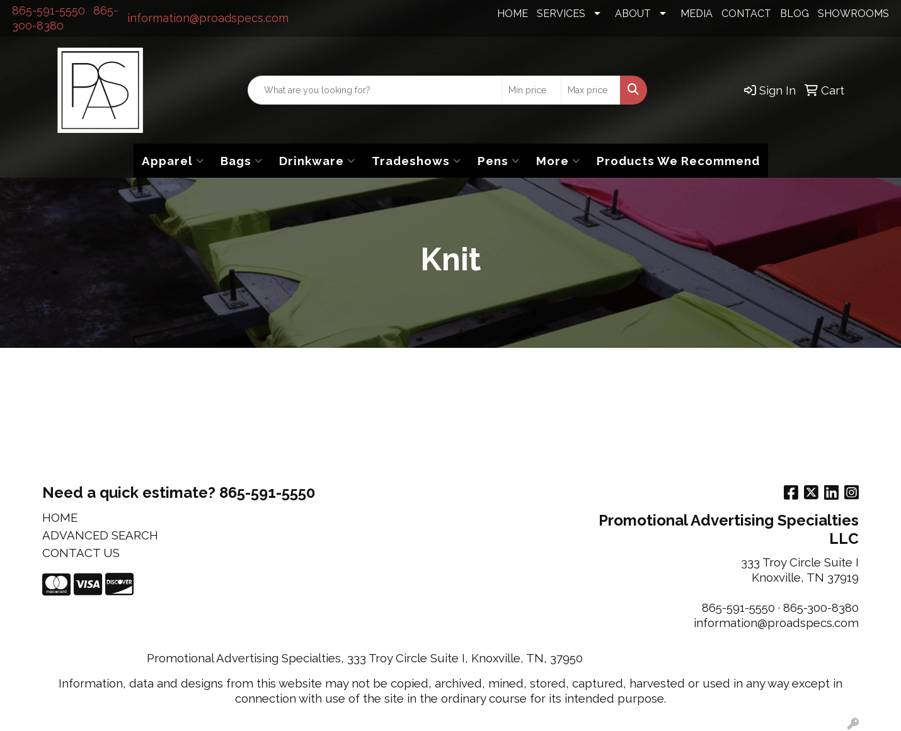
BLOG (794, 14)
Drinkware (317, 160)
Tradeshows (416, 160)
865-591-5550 (48, 10)
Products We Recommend (678, 161)
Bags (242, 160)
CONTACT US (81, 553)
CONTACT (746, 14)
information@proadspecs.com (208, 18)
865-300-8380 (821, 607)
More (558, 160)
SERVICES (561, 14)
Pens (499, 160)
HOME (512, 14)
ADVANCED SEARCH (100, 535)
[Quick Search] (375, 90)
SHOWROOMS (853, 14)
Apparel (173, 160)
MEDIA (696, 14)
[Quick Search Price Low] (531, 90)
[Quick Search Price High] (591, 90)
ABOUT (633, 14)
